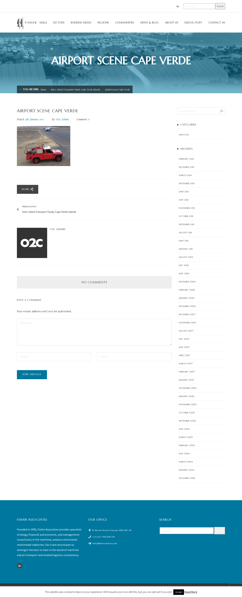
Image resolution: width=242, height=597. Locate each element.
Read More (191, 592)
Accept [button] (178, 592)
